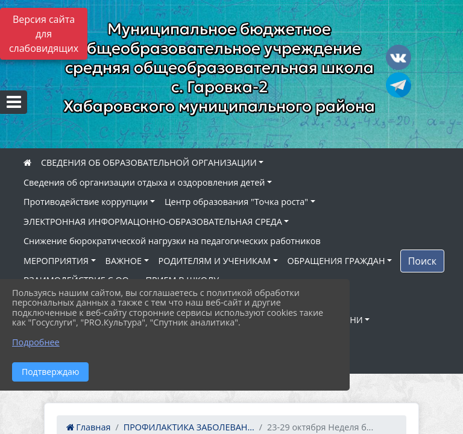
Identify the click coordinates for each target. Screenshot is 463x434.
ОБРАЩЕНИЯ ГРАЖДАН (336, 260)
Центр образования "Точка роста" (236, 201)
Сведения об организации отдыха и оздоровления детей (144, 182)
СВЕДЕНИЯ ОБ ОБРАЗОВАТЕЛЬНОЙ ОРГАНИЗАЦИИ (149, 162)
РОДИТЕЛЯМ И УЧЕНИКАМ (215, 260)
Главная (88, 427)
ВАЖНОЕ (124, 260)
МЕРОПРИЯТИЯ (56, 260)
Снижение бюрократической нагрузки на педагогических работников (172, 241)
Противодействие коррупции (86, 201)
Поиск (422, 261)
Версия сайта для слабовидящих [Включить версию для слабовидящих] (43, 34)
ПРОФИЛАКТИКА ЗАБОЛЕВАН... (189, 427)
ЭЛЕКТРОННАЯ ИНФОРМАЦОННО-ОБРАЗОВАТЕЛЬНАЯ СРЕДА (153, 221)
